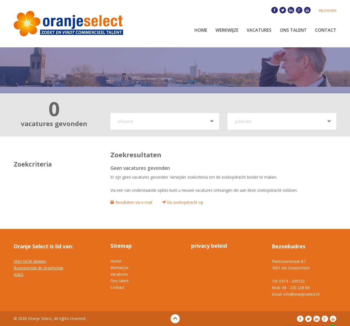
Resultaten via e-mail (133, 202)
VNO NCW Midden (30, 261)
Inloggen (327, 10)
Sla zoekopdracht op (185, 202)
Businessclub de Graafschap (38, 267)
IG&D (19, 274)
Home (200, 30)
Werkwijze (226, 30)
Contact (325, 30)
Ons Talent (293, 30)
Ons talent (119, 280)
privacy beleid (209, 246)
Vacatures (259, 30)
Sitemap (121, 246)
